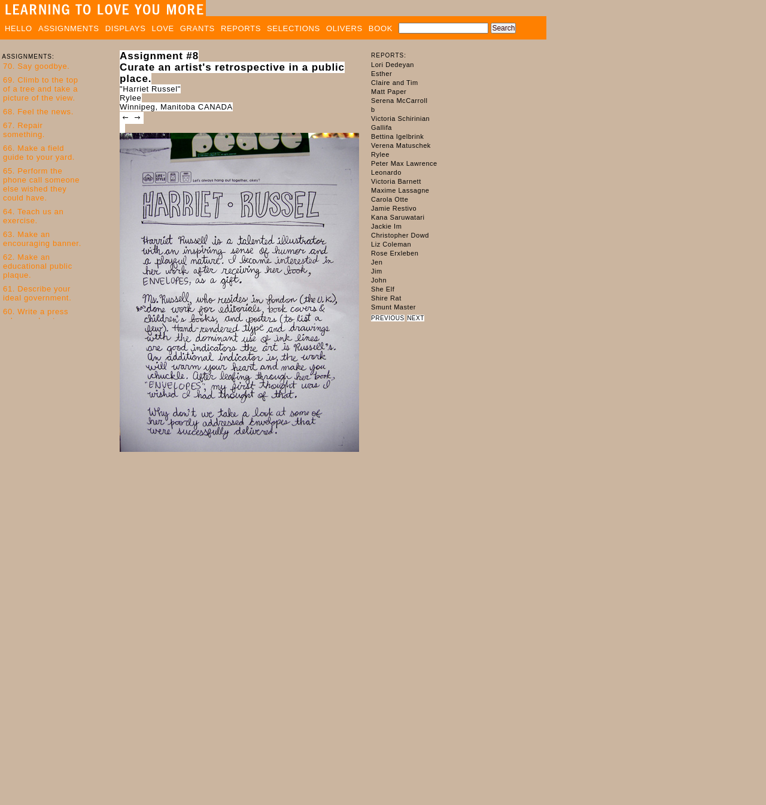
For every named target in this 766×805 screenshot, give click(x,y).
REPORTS (241, 28)
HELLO (18, 28)
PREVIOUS (388, 318)
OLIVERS (344, 28)
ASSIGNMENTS (68, 28)
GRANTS (197, 28)
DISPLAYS (125, 28)
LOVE (163, 28)
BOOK (381, 28)
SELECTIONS (293, 28)
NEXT (415, 318)
